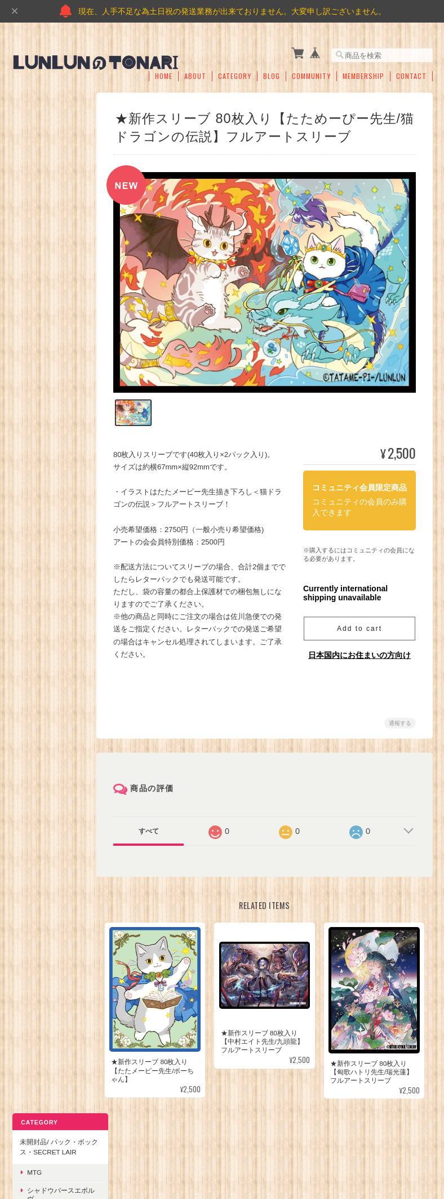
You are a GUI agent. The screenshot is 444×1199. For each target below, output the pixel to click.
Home (163, 72)
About (195, 72)
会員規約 (420, 1141)
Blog (271, 72)
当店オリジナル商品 (49, 548)
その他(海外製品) (52, 262)
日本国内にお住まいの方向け (359, 647)
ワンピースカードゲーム (53, 205)
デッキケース (46, 511)
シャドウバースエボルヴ (53, 179)
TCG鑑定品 (43, 408)
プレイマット (46, 475)
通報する (400, 716)
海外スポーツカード (53, 430)
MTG (33, 157)
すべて (153, 824)
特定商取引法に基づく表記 (49, 807)
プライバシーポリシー (265, 1141)
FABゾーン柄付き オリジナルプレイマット (53, 716)
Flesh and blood (49, 660)
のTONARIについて (188, 1141)
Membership (363, 72)
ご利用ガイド (39, 777)
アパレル (39, 622)
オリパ (36, 569)
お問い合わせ (39, 836)
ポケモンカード (49, 227)
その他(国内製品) (52, 244)
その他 (36, 390)
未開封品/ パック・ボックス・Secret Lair (49, 126)
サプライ (32, 455)
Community (311, 72)
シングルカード (42, 282)
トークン (39, 587)
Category (234, 72)
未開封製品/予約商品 (50, 685)
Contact (411, 72)
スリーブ (39, 493)
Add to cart (359, 621)
